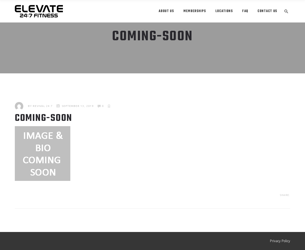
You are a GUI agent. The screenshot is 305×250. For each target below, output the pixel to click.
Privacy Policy (280, 241)
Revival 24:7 (43, 106)
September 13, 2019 (78, 106)
